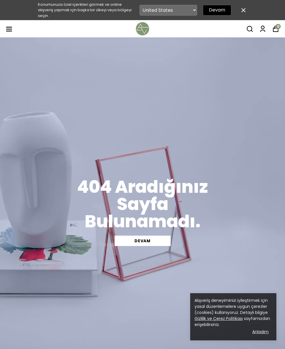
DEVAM (142, 241)
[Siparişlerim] (262, 29)
